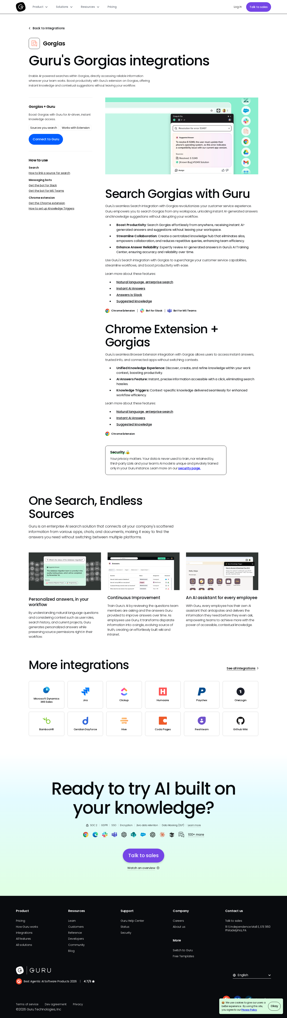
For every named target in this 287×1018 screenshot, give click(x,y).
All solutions (24, 945)
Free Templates (183, 956)
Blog (71, 951)
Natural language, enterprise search (144, 282)
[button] (40, 7)
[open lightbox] (181, 135)
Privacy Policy (249, 1009)
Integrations (24, 933)
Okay (274, 1006)
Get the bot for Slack (43, 185)
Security (126, 933)
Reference (75, 933)
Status (125, 927)
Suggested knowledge (134, 301)
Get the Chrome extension (47, 203)
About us (179, 927)
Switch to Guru (183, 950)
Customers (76, 927)
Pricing (112, 7)
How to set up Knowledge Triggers (51, 208)
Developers (76, 939)
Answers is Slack (129, 295)
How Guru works (27, 927)
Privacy (78, 1004)
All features (23, 939)
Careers (178, 921)
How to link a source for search (49, 173)
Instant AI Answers (130, 288)
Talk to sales (259, 7)
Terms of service (27, 1004)
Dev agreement (56, 1004)
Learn (72, 921)
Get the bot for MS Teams (46, 191)
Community (76, 945)
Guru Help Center (132, 921)
